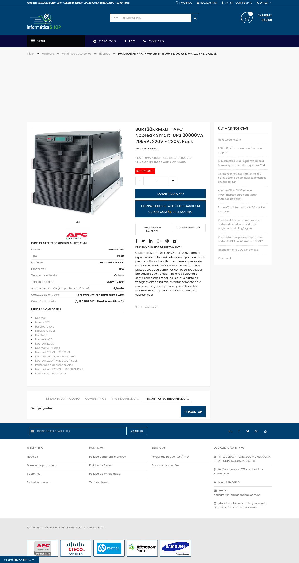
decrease (139, 181)
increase (173, 181)
